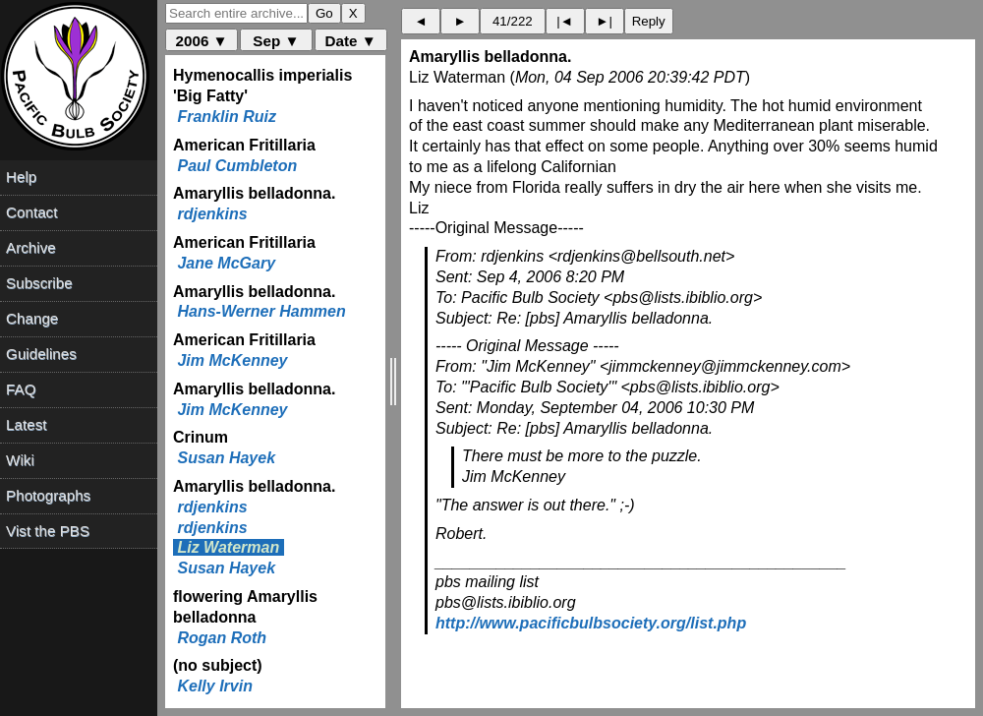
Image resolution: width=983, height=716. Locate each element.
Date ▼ (350, 40)
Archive (31, 247)
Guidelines (41, 353)
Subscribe (39, 282)
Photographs (48, 495)
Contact (31, 212)
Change (32, 318)
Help (21, 176)
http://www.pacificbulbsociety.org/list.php (590, 623)
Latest (26, 424)
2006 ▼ (202, 40)
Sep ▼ (276, 40)
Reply (648, 21)
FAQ (20, 389)
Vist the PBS (47, 530)
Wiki (20, 459)
